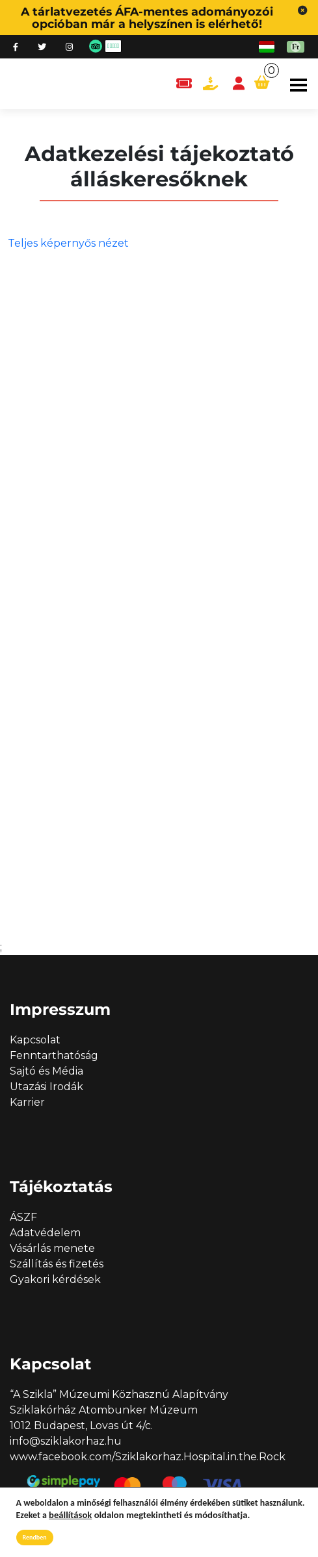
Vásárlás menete (52, 1248)
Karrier (27, 1102)
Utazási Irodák (46, 1086)
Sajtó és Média (46, 1071)
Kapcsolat (35, 1040)
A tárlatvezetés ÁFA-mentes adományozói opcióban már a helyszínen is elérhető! (147, 18)
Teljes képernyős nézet (68, 243)
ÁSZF (23, 1217)
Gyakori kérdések (55, 1279)
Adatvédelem (45, 1233)
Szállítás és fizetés (56, 1264)
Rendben (35, 1537)
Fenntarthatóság (54, 1055)
